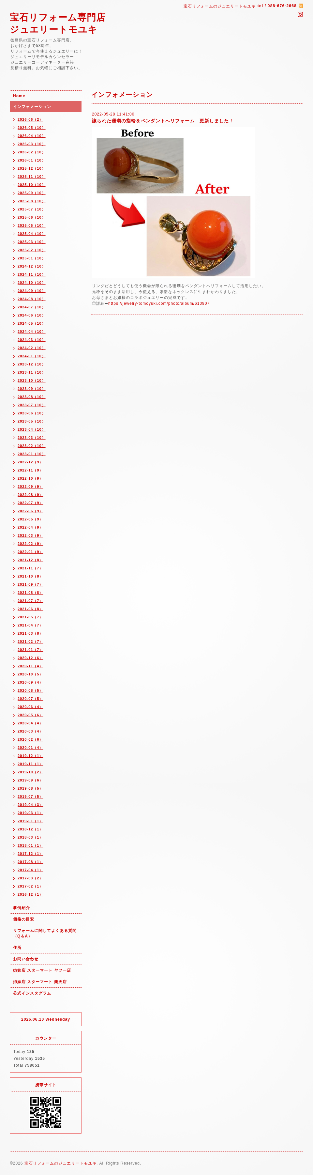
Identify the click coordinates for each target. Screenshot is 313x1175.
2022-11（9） (30, 470)
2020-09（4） (30, 682)
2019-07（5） (30, 796)
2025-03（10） (32, 242)
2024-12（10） (32, 266)
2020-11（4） (30, 666)
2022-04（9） (30, 527)
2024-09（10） (32, 291)
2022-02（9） (30, 544)
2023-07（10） (32, 405)
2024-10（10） (32, 283)
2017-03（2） (30, 878)
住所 (17, 947)
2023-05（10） (32, 421)
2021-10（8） (30, 576)
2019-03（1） (30, 813)
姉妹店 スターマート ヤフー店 (42, 970)
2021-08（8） (30, 593)
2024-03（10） (32, 340)
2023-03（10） (32, 438)
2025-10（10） (32, 185)
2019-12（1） (30, 756)
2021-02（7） (30, 641)
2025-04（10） (32, 234)
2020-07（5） (30, 699)
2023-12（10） (32, 364)
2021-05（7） (30, 617)
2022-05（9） (30, 519)
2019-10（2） (30, 772)
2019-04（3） (30, 805)
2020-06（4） (30, 707)
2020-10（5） (30, 674)
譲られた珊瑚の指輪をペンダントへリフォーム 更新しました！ (163, 120)
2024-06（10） (32, 315)
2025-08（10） (32, 201)
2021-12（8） (30, 560)
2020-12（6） (30, 658)
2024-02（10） (32, 348)
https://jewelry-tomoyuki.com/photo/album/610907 (159, 303)
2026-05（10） (32, 128)
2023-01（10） (32, 454)
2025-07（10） (32, 209)
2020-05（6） (30, 715)
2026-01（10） (32, 160)
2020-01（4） (30, 748)
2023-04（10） (32, 429)
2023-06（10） (32, 413)
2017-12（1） (30, 854)
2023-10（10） (32, 380)
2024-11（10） (32, 274)
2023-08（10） (32, 397)
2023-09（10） (32, 389)
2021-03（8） (30, 633)
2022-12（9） (30, 462)
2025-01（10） (32, 258)
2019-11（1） (30, 764)
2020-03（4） (30, 731)
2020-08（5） (30, 690)
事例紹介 (21, 907)
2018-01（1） (30, 845)
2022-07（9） (30, 503)
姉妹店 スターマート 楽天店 (40, 982)
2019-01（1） (30, 821)
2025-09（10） (32, 193)
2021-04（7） (30, 625)
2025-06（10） (32, 217)
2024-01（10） (32, 356)
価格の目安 (23, 919)
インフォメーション (32, 106)
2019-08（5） (30, 788)
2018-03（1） (30, 837)
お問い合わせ (25, 959)
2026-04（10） (32, 136)
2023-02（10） (32, 446)
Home (19, 96)
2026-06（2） (30, 119)
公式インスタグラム (32, 993)
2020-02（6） (30, 739)
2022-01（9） (30, 552)
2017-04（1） (30, 870)
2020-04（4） (30, 723)
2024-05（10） (32, 323)
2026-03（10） (32, 144)
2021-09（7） (30, 584)
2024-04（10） (32, 331)
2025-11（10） (32, 176)
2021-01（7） (30, 650)
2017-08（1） (30, 862)
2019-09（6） (30, 780)
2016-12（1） (30, 894)
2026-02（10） (32, 152)
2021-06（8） (30, 609)
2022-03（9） (30, 535)
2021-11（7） (30, 568)
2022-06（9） (30, 511)
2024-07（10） (32, 307)
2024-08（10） (32, 299)
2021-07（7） (30, 601)
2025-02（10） (32, 250)
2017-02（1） (30, 886)
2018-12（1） (30, 829)
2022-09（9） (30, 486)
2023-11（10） (32, 372)
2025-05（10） (32, 225)
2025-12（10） (32, 168)
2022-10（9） (30, 478)
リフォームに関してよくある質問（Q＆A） (45, 933)
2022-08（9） (30, 495)
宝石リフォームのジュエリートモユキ (60, 1163)
